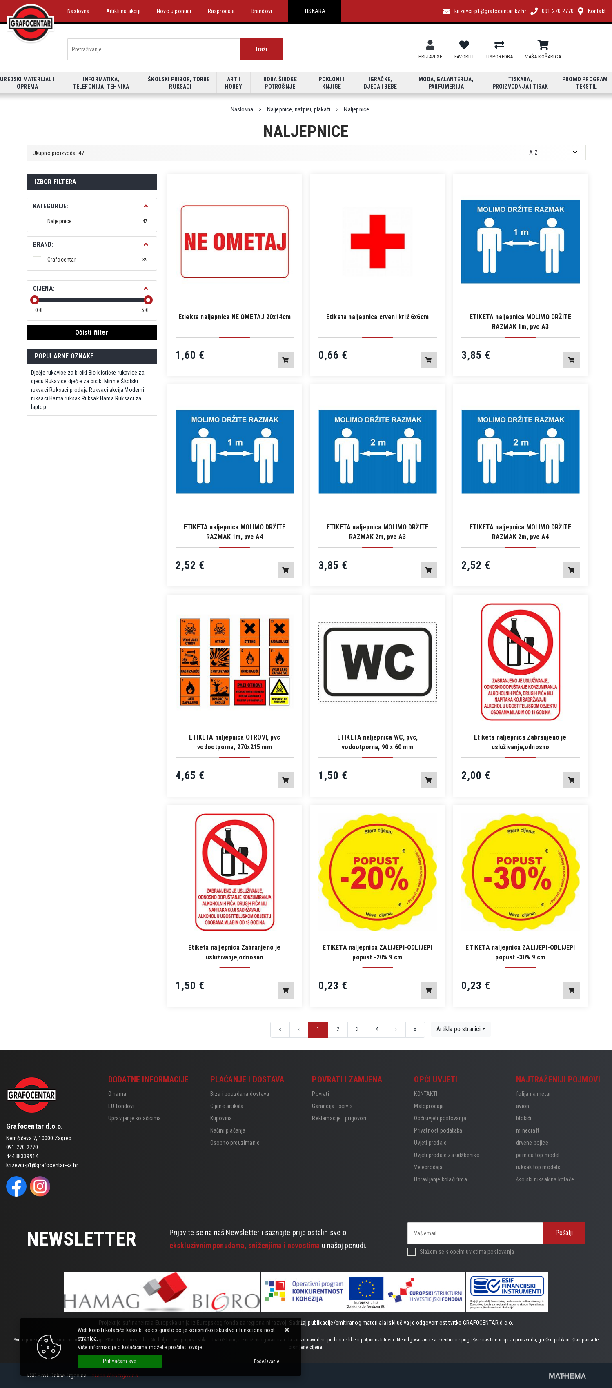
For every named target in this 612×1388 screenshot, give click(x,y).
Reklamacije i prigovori (339, 1118)
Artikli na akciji (123, 11)
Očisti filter (91, 332)
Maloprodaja (429, 1106)
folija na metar (533, 1093)
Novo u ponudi (174, 11)
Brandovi (261, 11)
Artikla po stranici (458, 1029)
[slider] (34, 299)
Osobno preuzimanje (235, 1142)
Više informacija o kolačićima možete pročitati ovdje (140, 1347)
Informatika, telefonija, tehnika (101, 83)
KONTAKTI (425, 1093)
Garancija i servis (332, 1106)
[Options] (266, 1361)
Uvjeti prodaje (430, 1142)
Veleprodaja (428, 1167)
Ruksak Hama (98, 398)
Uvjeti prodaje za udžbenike (446, 1155)
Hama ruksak (64, 398)
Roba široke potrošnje (280, 83)
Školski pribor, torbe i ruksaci (178, 83)
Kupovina (221, 1118)
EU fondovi (121, 1106)
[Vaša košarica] (543, 45)
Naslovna (78, 11)
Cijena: (43, 288)
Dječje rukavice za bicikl (59, 372)
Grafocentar (97, 259)
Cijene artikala (227, 1106)
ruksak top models (538, 1167)
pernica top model (537, 1155)
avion (522, 1106)
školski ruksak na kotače (545, 1179)
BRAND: (43, 244)
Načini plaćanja (228, 1130)
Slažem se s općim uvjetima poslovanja (467, 1251)
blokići (523, 1118)
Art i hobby (234, 83)
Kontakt (597, 11)
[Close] (120, 1361)
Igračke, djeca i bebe (380, 83)
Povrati (320, 1093)
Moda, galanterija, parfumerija (446, 83)
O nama (117, 1093)
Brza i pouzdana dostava (239, 1093)
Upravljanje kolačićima (134, 1118)
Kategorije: (51, 206)
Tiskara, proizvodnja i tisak (520, 83)
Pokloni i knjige (331, 83)
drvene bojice (532, 1142)
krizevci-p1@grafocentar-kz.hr (490, 11)
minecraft (527, 1130)
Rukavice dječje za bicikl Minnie (82, 381)
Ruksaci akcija (106, 389)
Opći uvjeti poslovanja (440, 1118)
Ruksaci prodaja (68, 389)
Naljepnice (97, 221)
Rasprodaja (221, 11)
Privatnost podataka (438, 1130)
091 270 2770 (558, 11)
